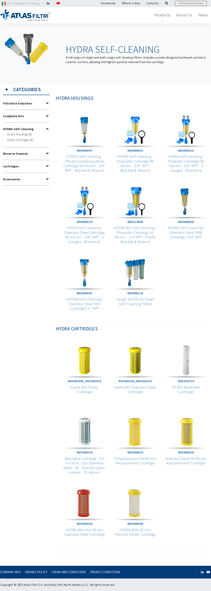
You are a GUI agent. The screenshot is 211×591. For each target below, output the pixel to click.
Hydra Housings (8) (19, 134)
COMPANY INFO (10, 572)
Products (162, 14)
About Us (184, 14)
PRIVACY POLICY (36, 572)
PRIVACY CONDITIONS (105, 572)
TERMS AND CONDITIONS (68, 572)
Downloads (108, 3)
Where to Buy (131, 3)
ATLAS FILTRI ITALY (191, 3)
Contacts (152, 3)
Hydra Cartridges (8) (20, 140)
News (203, 14)
